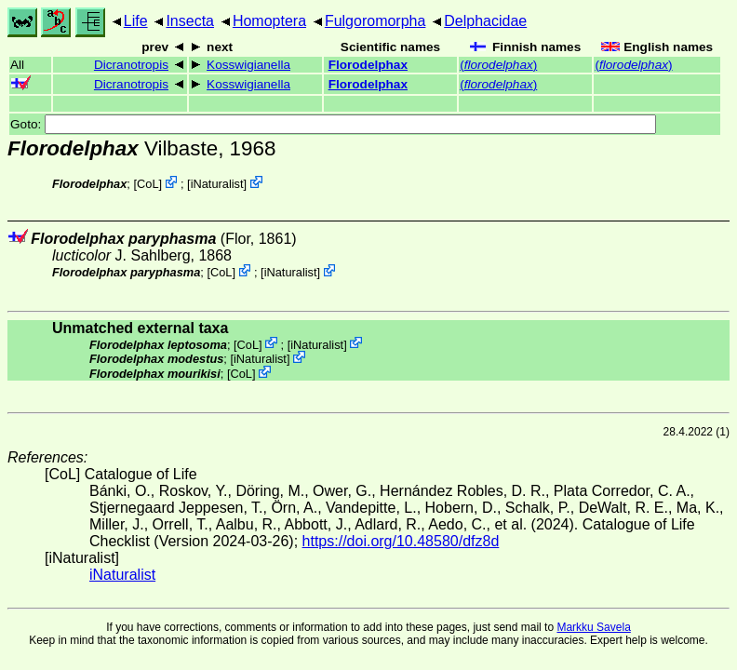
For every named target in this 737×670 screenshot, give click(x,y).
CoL (147, 184)
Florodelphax (368, 65)
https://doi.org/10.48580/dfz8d (401, 541)
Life (136, 21)
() (498, 65)
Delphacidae (485, 21)
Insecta (190, 21)
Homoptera (269, 21)
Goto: (333, 124)
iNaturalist (217, 184)
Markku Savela (593, 627)
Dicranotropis (131, 65)
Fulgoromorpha (375, 21)
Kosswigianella (248, 65)
